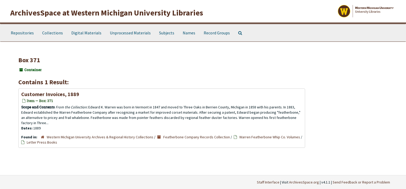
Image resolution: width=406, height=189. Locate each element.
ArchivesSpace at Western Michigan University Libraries (106, 13)
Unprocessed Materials (130, 32)
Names (189, 32)
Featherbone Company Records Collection (196, 137)
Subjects (166, 32)
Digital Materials (86, 32)
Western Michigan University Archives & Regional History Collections (100, 137)
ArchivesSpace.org (304, 182)
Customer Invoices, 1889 (50, 94)
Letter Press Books (42, 142)
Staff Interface (268, 182)
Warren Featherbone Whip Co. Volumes (269, 137)
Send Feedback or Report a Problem (361, 182)
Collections (52, 32)
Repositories (22, 32)
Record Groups (217, 32)
